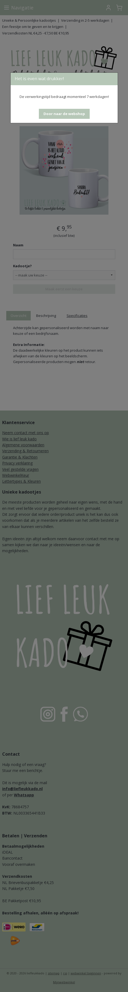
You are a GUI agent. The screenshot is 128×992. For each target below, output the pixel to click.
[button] (64, 114)
